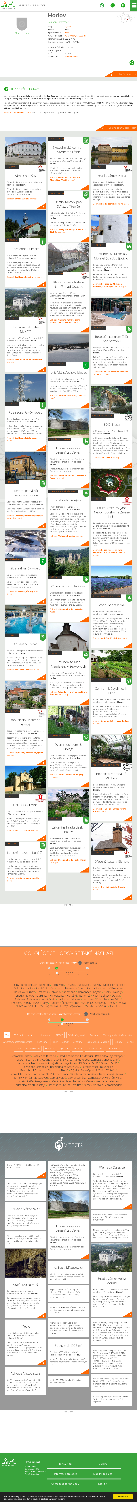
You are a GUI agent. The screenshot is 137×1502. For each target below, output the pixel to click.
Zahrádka (115, 1006)
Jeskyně (130, 1041)
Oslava (116, 995)
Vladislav (91, 1006)
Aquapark (11, 635)
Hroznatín (43, 992)
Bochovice (58, 985)
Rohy (45, 1003)
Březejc (70, 985)
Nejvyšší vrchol (33, 1048)
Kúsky (107, 992)
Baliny (15, 985)
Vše (7, 1035)
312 (67, 50)
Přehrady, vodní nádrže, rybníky (62, 491)
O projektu (65, 1464)
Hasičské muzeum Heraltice (64, 1085)
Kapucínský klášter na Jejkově (58, 1063)
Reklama (103, 1464)
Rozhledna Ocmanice (35, 1067)
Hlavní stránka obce (127, 74)
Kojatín (97, 992)
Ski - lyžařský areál (13, 559)
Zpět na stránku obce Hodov (122, 127)
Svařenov (100, 1003)
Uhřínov (22, 1006)
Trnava (121, 1003)
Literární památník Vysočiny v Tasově (39, 1059)
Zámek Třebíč (108, 1063)
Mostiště (72, 995)
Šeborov (66, 1003)
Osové (44, 999)
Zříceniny (55, 577)
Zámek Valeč (58, 1077)
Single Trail (63, 1048)
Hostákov (19, 992)
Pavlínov (63, 999)
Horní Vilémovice (112, 988)
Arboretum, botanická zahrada (106, 679)
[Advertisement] (68, 926)
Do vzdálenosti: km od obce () (54, 1014)
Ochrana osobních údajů (65, 1483)
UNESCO (11, 796)
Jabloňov (56, 992)
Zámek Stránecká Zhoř (105, 1059)
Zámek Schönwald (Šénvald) (105, 1077)
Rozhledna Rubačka (45, 1056)
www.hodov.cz (71, 56)
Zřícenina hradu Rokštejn (31, 1085)
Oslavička (32, 999)
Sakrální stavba (12, 711)
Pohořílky (101, 999)
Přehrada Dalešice (107, 1081)
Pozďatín (115, 999)
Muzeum (12, 482)
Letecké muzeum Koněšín (97, 1067)
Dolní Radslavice (23, 988)
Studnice (87, 1003)
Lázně (18, 1048)
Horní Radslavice (89, 988)
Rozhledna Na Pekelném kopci (51, 1074)
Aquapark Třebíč (28, 1063)
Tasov (111, 1003)
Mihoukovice (57, 995)
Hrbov (31, 992)
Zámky (12, 167)
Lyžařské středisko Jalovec (33, 1081)
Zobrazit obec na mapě (17, 112)
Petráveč (75, 999)
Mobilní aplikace (102, 1473)
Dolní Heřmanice (113, 985)
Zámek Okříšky (77, 1077)
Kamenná (69, 992)
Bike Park (49, 1048)
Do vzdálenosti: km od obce (58, 962)
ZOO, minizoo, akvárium (59, 736)
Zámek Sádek (113, 1085)
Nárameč (84, 995)
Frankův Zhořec (45, 988)
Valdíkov (34, 1006)
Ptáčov (27, 1003)
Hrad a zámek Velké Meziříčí (76, 1056)
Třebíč (67, 32)
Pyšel (36, 1003)
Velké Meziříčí (59, 1006)
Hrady (12, 318)
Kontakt (102, 1483)
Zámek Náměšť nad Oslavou (31, 1077)
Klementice (84, 992)
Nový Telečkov (101, 995)
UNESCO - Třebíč (88, 1063)
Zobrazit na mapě (22, 198)
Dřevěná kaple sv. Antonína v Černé (72, 1081)
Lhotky (30, 995)
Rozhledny (12, 240)
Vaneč (45, 1006)
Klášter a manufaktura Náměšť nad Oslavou (97, 1074)
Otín (53, 999)
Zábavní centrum (56, 138)
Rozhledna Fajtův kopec (109, 1056)
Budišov (96, 985)
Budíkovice (83, 985)
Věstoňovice (77, 1006)
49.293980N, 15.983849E (75, 35)
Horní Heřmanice (67, 988)
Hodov (57, 15)
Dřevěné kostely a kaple (59, 439)
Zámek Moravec (93, 1085)
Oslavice (20, 999)
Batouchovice (29, 985)
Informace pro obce (65, 1473)
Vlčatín (103, 1006)
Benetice (44, 985)
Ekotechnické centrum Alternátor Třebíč (44, 1070)
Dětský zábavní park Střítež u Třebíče (93, 1070)
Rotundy (55, 653)
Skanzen (94, 1035)
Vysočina (69, 26)
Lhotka (20, 995)
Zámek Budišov (21, 1056)
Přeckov (16, 1003)
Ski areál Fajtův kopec (76, 1059)
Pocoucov (88, 999)
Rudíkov (54, 1003)
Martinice (41, 995)
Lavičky (117, 992)
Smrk (77, 1003)
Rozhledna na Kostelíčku (65, 1067)
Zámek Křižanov (20, 1074)
